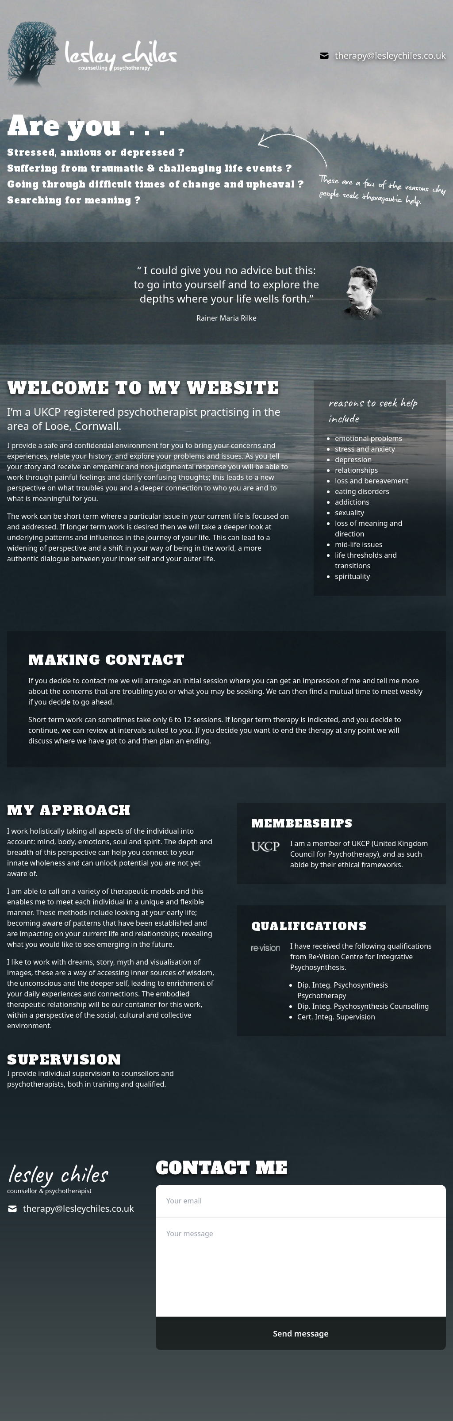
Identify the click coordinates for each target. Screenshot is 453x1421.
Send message (301, 1333)
